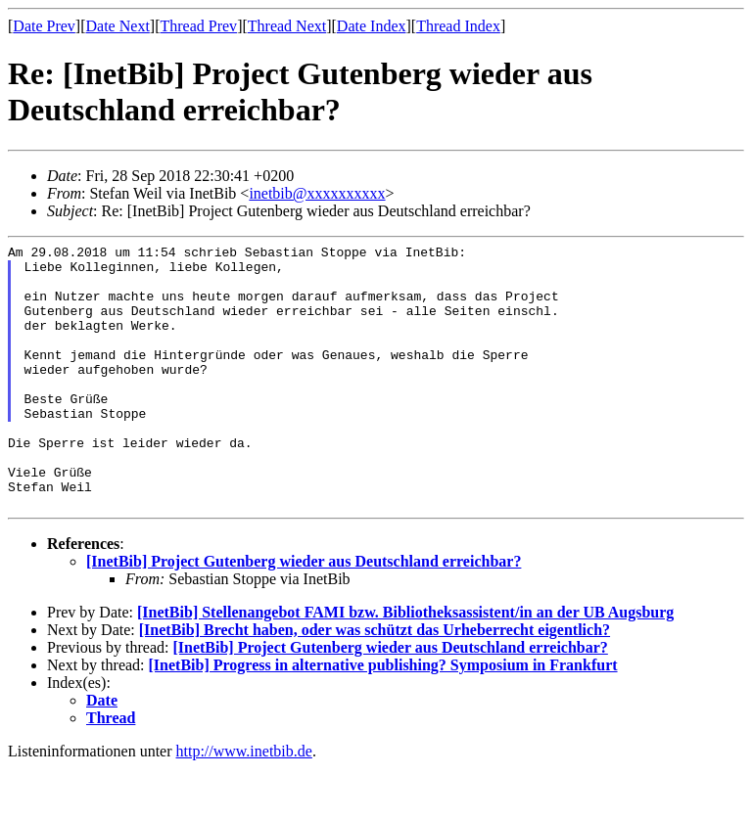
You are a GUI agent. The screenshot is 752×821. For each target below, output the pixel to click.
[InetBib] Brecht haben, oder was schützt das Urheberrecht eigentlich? (374, 682)
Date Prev (44, 26)
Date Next (118, 26)
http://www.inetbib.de (244, 804)
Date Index (371, 26)
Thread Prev (198, 26)
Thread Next (287, 26)
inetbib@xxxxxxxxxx (317, 193)
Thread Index (458, 26)
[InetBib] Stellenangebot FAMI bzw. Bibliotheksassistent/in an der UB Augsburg (405, 665)
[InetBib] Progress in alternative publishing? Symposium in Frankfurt (383, 717)
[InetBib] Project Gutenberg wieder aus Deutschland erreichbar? (303, 614)
